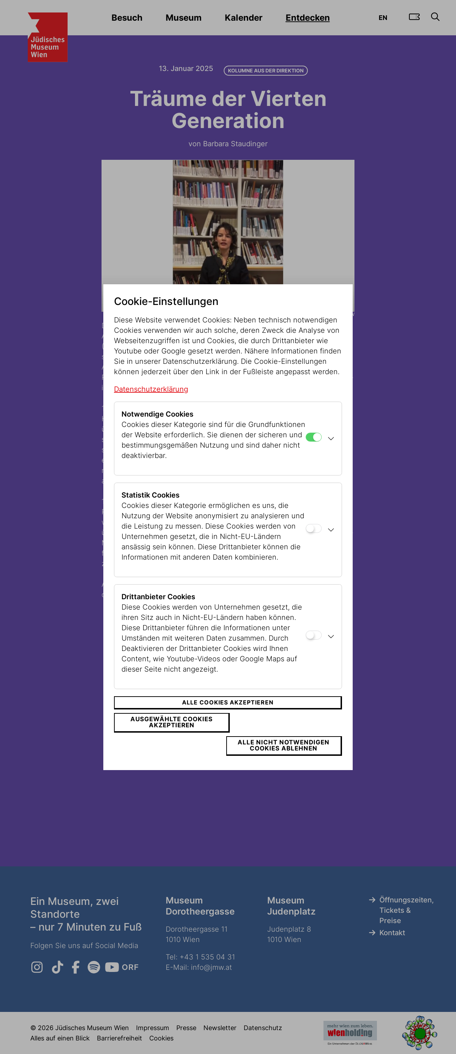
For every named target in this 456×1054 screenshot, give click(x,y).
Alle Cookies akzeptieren (228, 714)
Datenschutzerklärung (151, 400)
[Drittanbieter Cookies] (314, 646)
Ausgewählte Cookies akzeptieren (169, 733)
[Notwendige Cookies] (314, 448)
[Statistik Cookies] (314, 539)
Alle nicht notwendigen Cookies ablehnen (286, 733)
